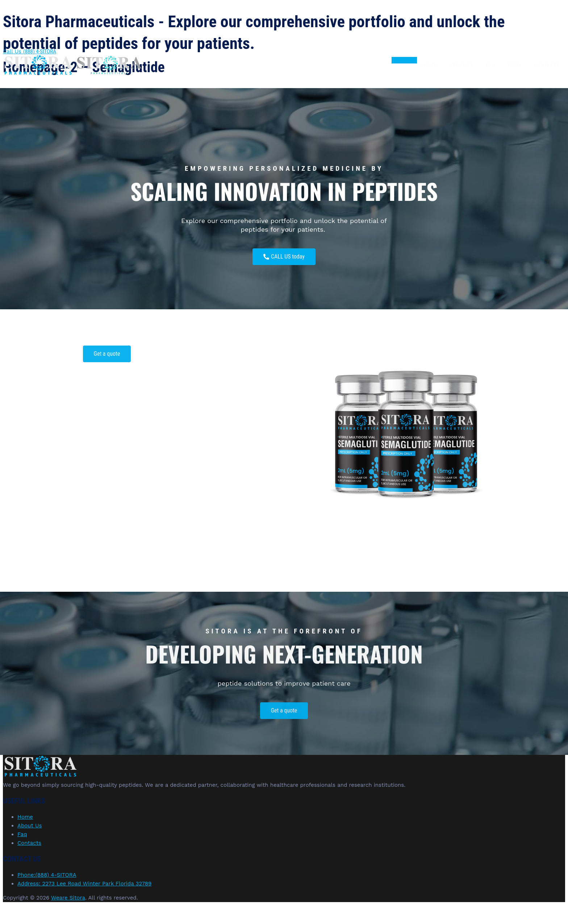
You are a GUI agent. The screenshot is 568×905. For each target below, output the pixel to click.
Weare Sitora (68, 897)
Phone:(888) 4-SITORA (46, 875)
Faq (490, 65)
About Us (461, 65)
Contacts (547, 65)
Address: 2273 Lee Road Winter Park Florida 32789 (84, 883)
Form (514, 65)
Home (429, 65)
